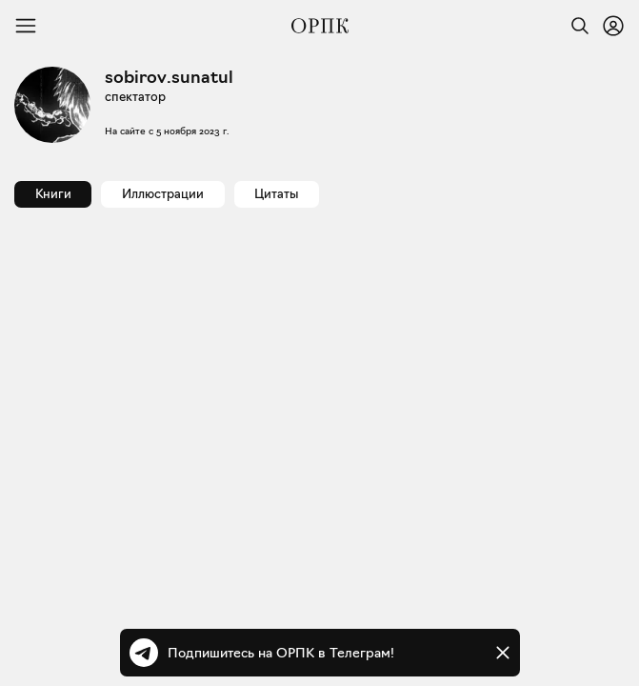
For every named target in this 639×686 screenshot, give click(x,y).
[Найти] (575, 25)
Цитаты (276, 193)
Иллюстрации (163, 193)
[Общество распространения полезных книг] (320, 25)
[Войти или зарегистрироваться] (613, 25)
